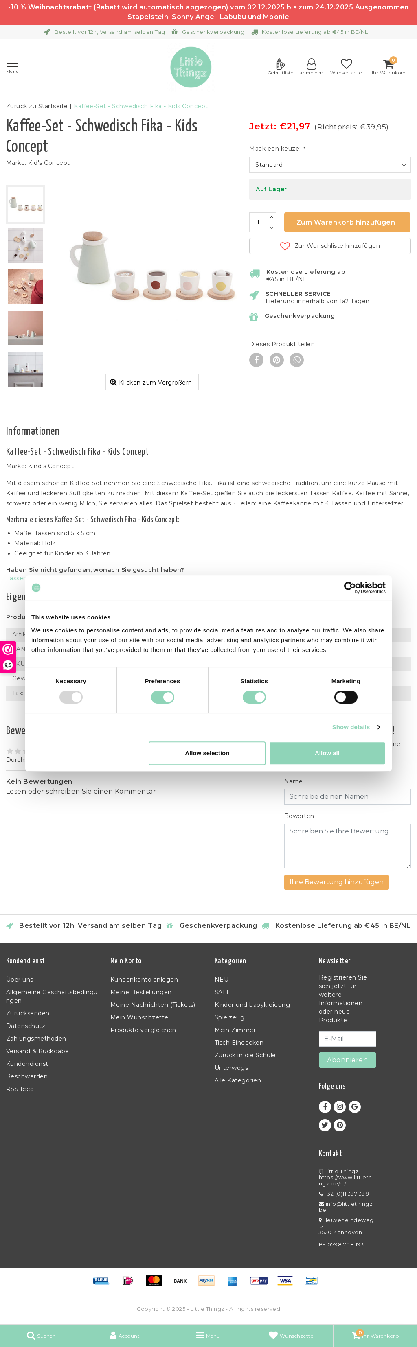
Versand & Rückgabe (37, 1051)
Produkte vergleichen (143, 1030)
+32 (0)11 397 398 (344, 1194)
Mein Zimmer (235, 1030)
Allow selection (207, 753)
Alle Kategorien (238, 1080)
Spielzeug (229, 1017)
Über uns (19, 979)
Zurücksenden (28, 1013)
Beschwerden (27, 1076)
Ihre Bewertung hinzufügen (337, 882)
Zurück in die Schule (245, 1055)
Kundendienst (27, 1063)
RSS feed (20, 1089)
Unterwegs (231, 1067)
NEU (221, 979)
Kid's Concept (49, 162)
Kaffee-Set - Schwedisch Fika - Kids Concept (141, 106)
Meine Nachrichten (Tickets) (152, 1004)
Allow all (327, 753)
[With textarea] (347, 846)
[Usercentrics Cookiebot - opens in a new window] (350, 588)
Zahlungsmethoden (36, 1038)
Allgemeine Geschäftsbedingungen (52, 996)
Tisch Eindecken (239, 1042)
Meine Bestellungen (141, 992)
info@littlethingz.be (346, 1207)
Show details (351, 727)
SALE (223, 992)
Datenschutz (25, 1026)
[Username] (347, 797)
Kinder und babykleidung (252, 1004)
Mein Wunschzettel (140, 1017)
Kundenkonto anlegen (144, 979)
